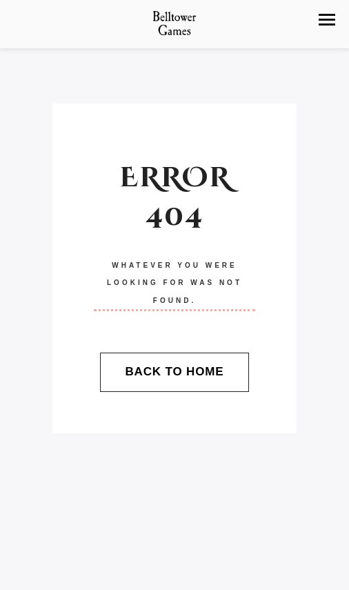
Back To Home (174, 371)
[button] (327, 19)
